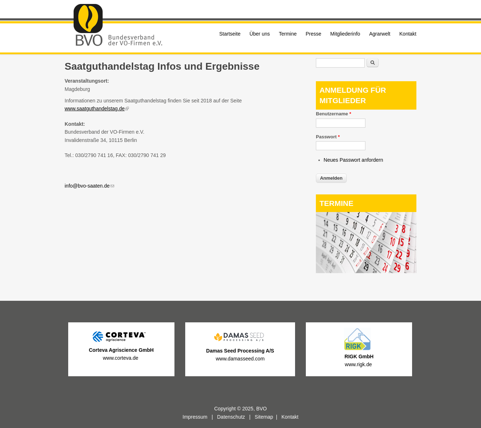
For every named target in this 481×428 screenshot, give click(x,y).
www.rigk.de (359, 364)
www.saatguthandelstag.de (97, 108)
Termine (288, 34)
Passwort (328, 136)
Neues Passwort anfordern (353, 160)
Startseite (229, 34)
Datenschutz (231, 417)
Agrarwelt (379, 34)
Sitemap (264, 417)
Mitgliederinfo (345, 34)
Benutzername (333, 113)
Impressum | (200, 417)
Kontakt (408, 34)
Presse (314, 34)
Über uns (259, 34)
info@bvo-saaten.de (89, 186)
